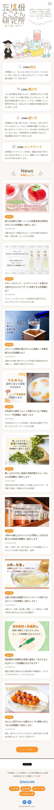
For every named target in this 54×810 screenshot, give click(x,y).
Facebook (24, 802)
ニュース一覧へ (27, 749)
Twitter (29, 802)
